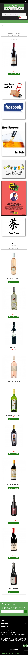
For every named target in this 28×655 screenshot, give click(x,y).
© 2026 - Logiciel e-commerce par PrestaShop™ (11, 653)
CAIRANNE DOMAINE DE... (13, 588)
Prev (12, 39)
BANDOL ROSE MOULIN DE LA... (14, 381)
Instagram (26, 645)
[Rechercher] (14, 14)
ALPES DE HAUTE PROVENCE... (14, 278)
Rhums (14, 245)
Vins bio (14, 243)
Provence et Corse (14, 248)
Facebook (23, 645)
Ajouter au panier (14, 74)
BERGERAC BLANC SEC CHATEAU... (14, 415)
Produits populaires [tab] (14, 31)
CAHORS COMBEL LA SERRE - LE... (13, 553)
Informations (14, 649)
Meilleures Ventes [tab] (14, 33)
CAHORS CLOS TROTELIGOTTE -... (14, 519)
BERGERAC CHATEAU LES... (14, 449)
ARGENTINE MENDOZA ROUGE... (14, 347)
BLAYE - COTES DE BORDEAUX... (14, 484)
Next (15, 39)
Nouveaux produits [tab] (14, 35)
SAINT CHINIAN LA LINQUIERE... (14, 69)
